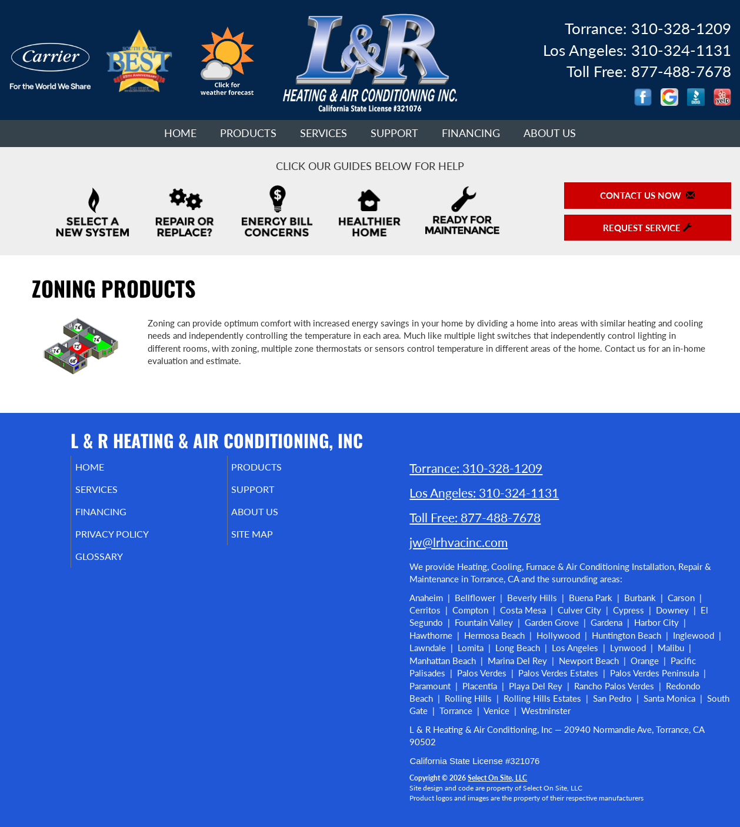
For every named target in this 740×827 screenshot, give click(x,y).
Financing (471, 132)
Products (248, 132)
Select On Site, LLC (497, 777)
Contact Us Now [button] (647, 195)
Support (394, 132)
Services (323, 132)
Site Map (269, 542)
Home (180, 132)
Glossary (115, 567)
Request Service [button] (647, 227)
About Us (550, 132)
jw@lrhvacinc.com (458, 542)
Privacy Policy (130, 542)
